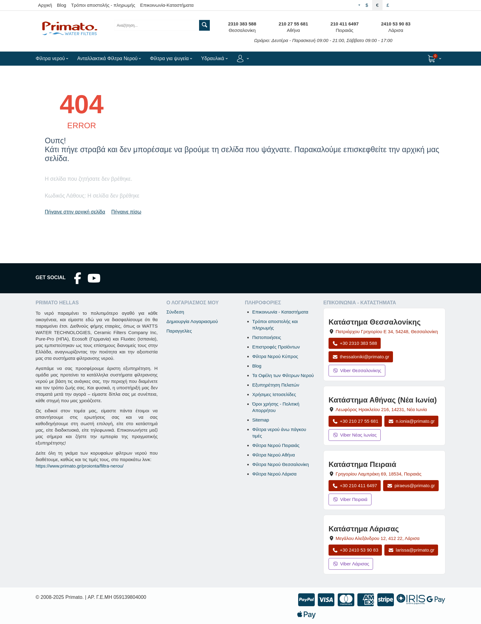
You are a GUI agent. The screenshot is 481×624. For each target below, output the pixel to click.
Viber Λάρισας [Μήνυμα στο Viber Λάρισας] (351, 563)
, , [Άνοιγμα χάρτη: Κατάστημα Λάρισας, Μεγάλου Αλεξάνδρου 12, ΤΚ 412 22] (378, 538)
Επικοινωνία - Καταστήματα (280, 311)
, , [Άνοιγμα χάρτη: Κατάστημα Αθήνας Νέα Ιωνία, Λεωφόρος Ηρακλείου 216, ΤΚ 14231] (381, 409)
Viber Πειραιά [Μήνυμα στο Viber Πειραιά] (350, 499)
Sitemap (260, 419)
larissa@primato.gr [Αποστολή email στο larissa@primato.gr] (411, 550)
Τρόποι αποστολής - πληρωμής (103, 5)
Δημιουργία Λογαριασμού (192, 321)
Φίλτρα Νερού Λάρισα (274, 473)
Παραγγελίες (179, 330)
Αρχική (45, 5)
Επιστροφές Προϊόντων (276, 346)
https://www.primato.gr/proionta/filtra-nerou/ (80, 465)
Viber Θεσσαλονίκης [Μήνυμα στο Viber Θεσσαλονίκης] (357, 370)
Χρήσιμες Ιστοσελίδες (274, 394)
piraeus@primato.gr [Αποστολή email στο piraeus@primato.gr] (411, 485)
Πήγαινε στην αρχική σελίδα (75, 211)
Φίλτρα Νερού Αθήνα (273, 454)
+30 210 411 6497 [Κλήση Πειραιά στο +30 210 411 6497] (354, 485)
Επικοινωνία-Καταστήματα (167, 5)
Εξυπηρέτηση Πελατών (275, 384)
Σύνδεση (175, 311)
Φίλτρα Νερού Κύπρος (275, 356)
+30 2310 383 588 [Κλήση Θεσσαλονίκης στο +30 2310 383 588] (354, 343)
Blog (61, 5)
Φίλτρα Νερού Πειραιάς (275, 445)
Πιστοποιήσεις (266, 337)
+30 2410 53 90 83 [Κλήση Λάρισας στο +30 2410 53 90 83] (355, 550)
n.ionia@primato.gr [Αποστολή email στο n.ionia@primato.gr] (411, 421)
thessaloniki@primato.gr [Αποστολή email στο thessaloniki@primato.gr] (360, 356)
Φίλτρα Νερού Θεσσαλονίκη (280, 464)
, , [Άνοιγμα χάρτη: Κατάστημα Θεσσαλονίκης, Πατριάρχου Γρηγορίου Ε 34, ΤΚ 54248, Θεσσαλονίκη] (387, 331)
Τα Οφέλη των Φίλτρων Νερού (283, 375)
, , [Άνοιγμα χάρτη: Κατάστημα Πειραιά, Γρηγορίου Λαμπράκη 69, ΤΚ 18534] (378, 473)
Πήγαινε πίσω (126, 211)
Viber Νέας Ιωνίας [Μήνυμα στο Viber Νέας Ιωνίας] (355, 434)
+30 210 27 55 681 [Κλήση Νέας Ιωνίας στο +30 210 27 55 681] (355, 421)
